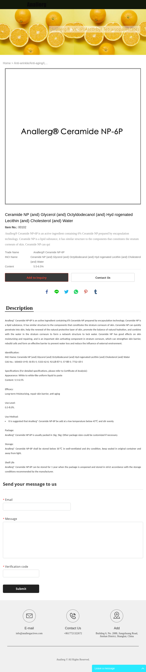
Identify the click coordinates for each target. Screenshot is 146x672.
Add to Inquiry (37, 277)
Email (8, 500)
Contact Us (102, 277)
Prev (10, 136)
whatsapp (76, 291)
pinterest (86, 291)
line (56, 291)
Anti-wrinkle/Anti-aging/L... (31, 63)
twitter (66, 291)
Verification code (15, 567)
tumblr (95, 291)
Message (10, 519)
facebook (47, 291)
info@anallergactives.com (29, 633)
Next (136, 136)
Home (7, 63)
